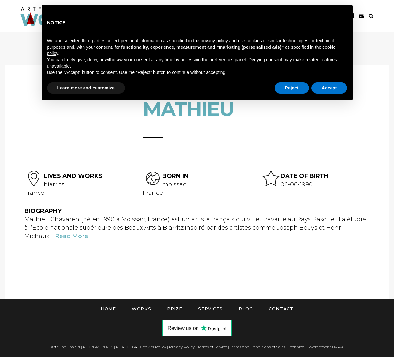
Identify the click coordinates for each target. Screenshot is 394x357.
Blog (246, 308)
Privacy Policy (182, 346)
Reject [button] (291, 87)
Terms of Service (212, 346)
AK (340, 346)
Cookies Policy (153, 346)
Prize (174, 308)
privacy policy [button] (214, 40)
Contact (281, 308)
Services (210, 308)
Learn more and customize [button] (86, 87)
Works (141, 308)
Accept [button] (329, 87)
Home (108, 308)
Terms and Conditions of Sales (257, 346)
